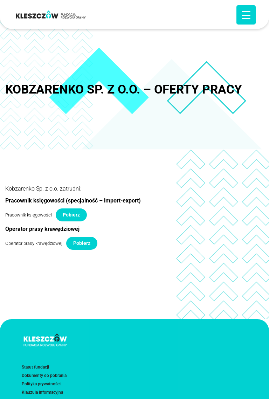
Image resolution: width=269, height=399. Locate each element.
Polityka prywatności (41, 385)
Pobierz (71, 215)
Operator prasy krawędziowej (33, 243)
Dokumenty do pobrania (44, 377)
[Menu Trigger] (246, 15)
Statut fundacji (35, 368)
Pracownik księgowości (28, 215)
